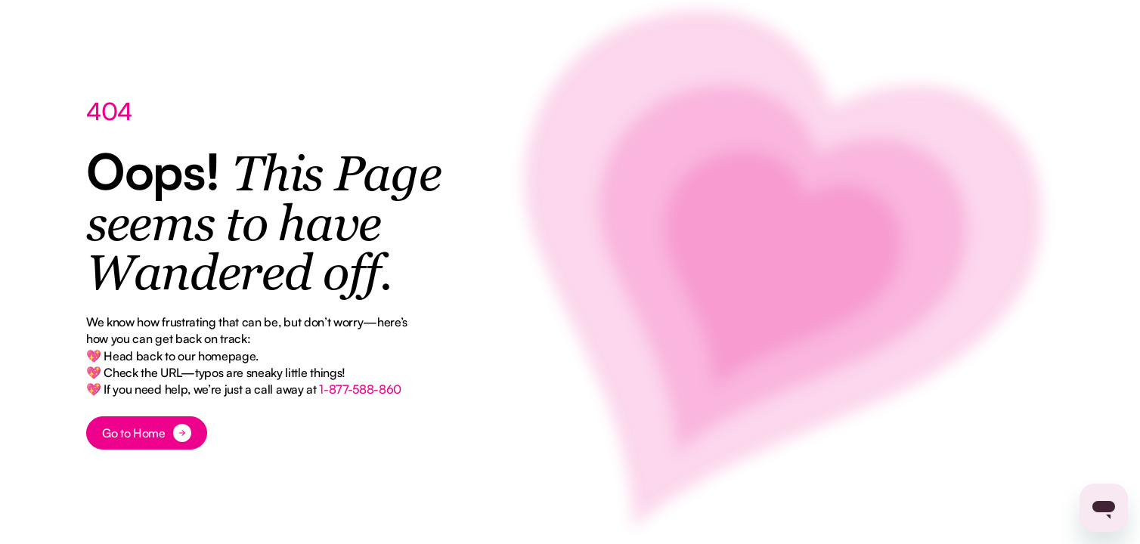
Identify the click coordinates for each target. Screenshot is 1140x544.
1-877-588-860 (360, 389)
